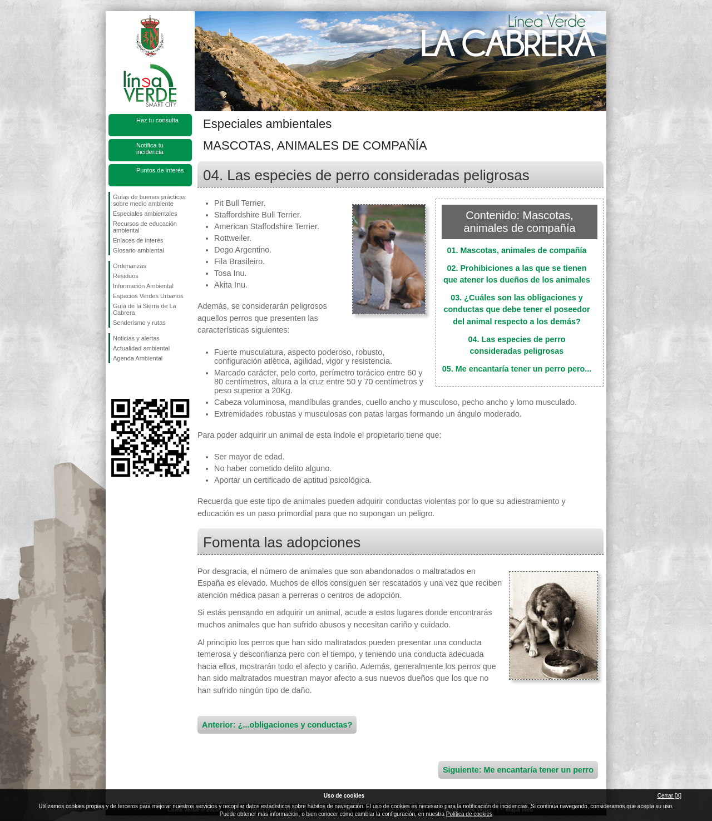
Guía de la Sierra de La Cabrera (144, 309)
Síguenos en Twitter (133, 381)
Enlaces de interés (138, 240)
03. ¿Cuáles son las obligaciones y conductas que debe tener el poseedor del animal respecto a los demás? (516, 309)
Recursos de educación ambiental (145, 227)
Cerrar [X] (669, 796)
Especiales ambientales (145, 213)
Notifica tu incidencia (150, 148)
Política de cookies (469, 814)
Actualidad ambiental (141, 348)
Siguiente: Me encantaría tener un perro (518, 769)
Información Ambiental (143, 286)
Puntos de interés (160, 170)
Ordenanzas (129, 266)
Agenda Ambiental (137, 358)
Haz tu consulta (157, 120)
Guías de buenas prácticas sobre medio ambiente (149, 200)
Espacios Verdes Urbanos (148, 296)
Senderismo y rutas (139, 322)
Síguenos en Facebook (115, 381)
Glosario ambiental (138, 250)
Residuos (126, 276)
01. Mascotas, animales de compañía (516, 250)
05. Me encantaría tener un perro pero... (517, 368)
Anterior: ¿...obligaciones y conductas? (277, 724)
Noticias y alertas (136, 338)
